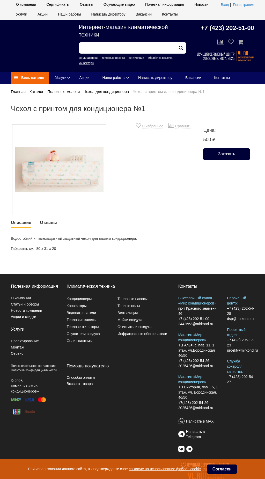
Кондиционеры (79, 299)
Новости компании (26, 310)
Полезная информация (164, 4)
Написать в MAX (200, 421)
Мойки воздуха (129, 320)
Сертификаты (57, 4)
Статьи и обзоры (25, 304)
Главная (18, 91)
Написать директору (108, 14)
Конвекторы (77, 306)
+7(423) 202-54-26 (193, 403)
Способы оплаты (81, 377)
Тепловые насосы (132, 299)
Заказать (226, 154)
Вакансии (144, 14)
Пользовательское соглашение (33, 366)
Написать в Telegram (195, 434)
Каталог (37, 91)
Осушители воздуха (83, 334)
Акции (43, 14)
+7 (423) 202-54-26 (193, 361)
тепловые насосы (113, 57)
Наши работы (69, 14)
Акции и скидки (23, 317)
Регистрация (243, 5)
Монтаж (17, 347)
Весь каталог (29, 77)
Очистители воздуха (134, 327)
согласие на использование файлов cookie (165, 469)
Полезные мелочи (63, 91)
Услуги (21, 14)
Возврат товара (80, 384)
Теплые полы (128, 306)
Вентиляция (127, 313)
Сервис (17, 353)
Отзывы (86, 4)
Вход (225, 5)
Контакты (170, 14)
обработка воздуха (160, 57)
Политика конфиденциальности (34, 370)
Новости (201, 4)
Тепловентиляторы (83, 327)
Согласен (222, 469)
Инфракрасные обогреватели (142, 334)
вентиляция (136, 57)
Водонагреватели (81, 313)
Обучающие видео (119, 4)
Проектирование (25, 341)
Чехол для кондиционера (106, 91)
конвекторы (86, 62)
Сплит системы (80, 341)
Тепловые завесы (82, 320)
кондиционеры (88, 57)
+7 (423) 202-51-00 (227, 27)
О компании (26, 4)
